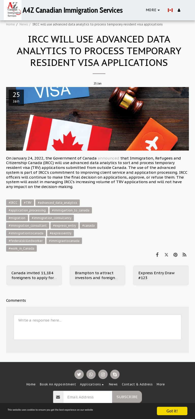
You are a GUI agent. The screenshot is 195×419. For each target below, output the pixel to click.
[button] (187, 10)
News (24, 24)
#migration (17, 218)
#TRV (27, 203)
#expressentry (60, 233)
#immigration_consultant (28, 225)
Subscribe (127, 396)
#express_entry (64, 225)
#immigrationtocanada (26, 233)
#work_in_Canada (21, 248)
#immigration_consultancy (51, 218)
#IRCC (13, 203)
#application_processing (27, 210)
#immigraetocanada (64, 241)
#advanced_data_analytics (57, 203)
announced (108, 158)
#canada (88, 225)
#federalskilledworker (26, 241)
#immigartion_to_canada (70, 210)
